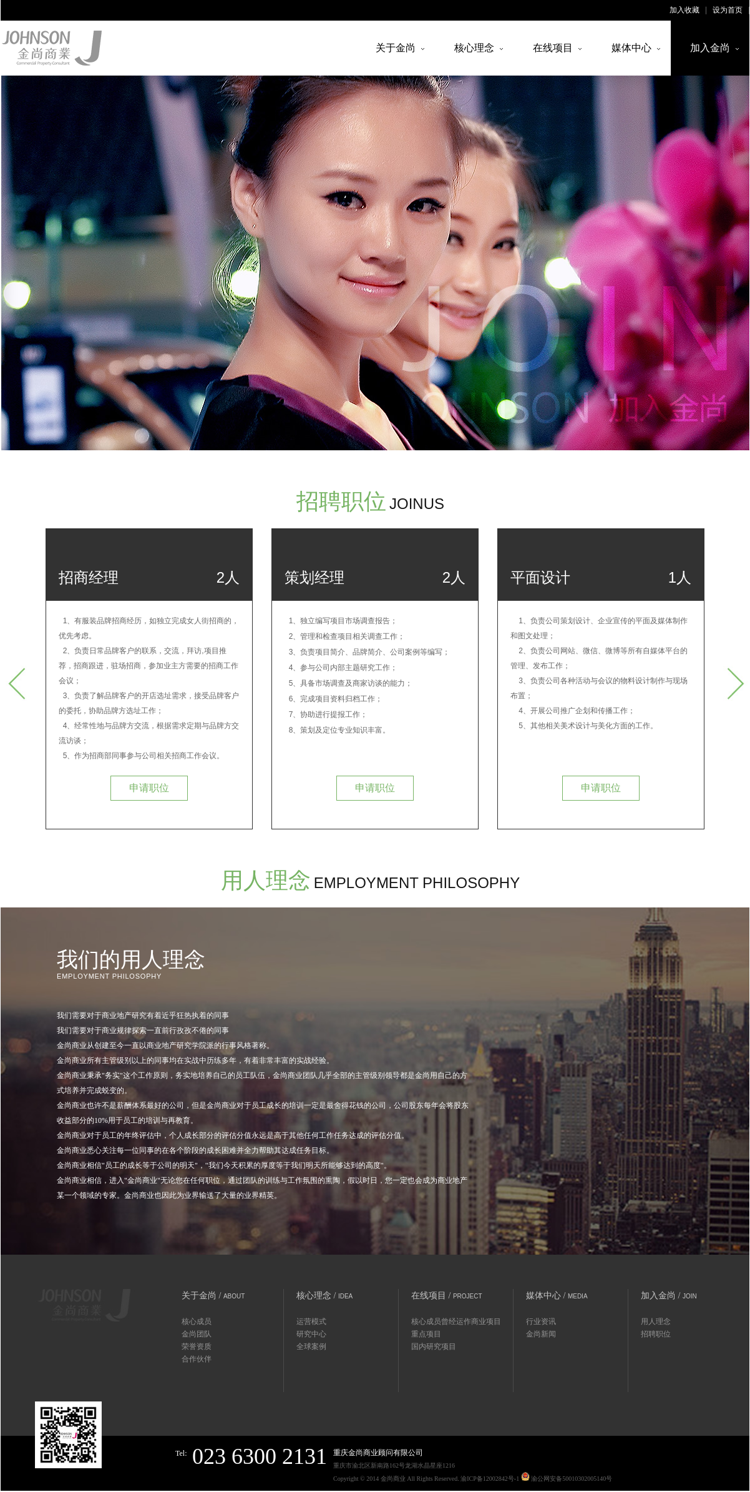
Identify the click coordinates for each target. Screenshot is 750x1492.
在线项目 (553, 47)
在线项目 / (446, 1295)
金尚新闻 (541, 1334)
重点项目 (426, 1334)
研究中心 (311, 1334)
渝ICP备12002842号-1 (489, 1478)
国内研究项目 (433, 1346)
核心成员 (197, 1321)
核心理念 (474, 47)
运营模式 (311, 1321)
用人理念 (656, 1321)
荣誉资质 (197, 1346)
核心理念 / (324, 1295)
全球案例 (311, 1346)
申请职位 (149, 788)
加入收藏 (684, 10)
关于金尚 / (213, 1295)
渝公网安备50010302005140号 (567, 1477)
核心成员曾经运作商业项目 (456, 1321)
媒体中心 (631, 47)
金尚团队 (197, 1334)
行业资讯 (541, 1321)
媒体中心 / (557, 1295)
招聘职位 (656, 1334)
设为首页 (728, 10)
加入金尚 (710, 47)
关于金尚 (396, 47)
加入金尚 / (669, 1295)
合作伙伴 (197, 1359)
